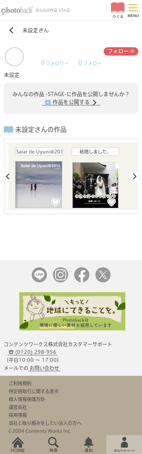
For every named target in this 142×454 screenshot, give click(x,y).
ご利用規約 (20, 383)
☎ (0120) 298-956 (32, 352)
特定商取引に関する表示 (34, 391)
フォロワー (55, 63)
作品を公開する (71, 102)
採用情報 (18, 415)
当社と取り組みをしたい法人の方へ (45, 423)
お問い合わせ (44, 368)
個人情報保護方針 (27, 399)
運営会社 (18, 407)
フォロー (121, 50)
